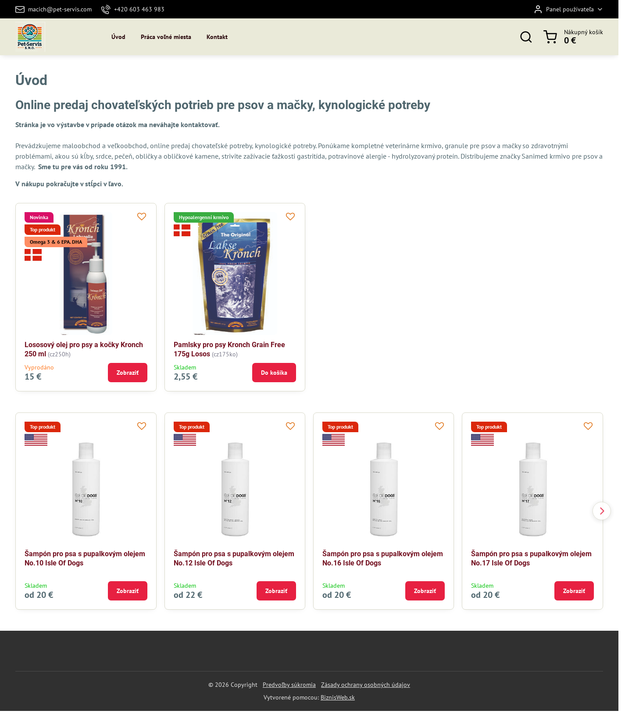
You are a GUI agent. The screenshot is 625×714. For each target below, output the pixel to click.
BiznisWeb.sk (338, 697)
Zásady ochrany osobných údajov (365, 685)
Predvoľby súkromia (289, 685)
